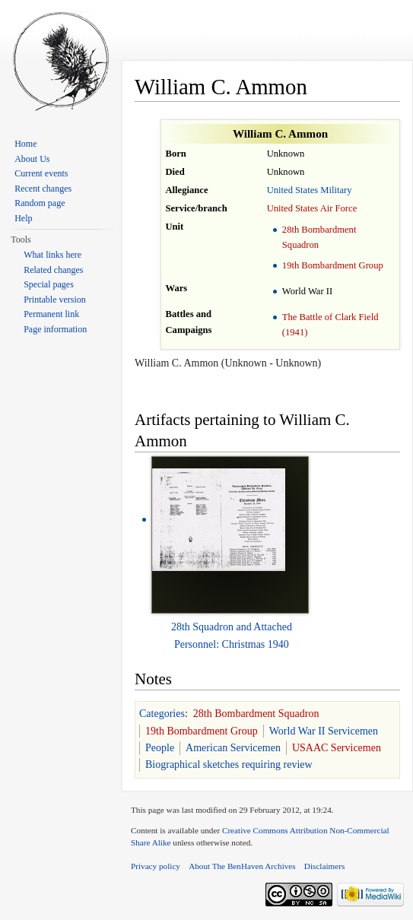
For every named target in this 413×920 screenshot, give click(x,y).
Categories (162, 713)
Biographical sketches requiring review (229, 764)
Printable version (55, 299)
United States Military (309, 190)
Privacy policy (155, 866)
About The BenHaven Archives (242, 866)
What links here (52, 254)
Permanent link (51, 314)
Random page (39, 203)
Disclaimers (324, 866)
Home (25, 143)
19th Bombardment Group (332, 265)
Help (23, 218)
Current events (41, 173)
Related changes (53, 270)
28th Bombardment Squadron (256, 713)
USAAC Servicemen (336, 747)
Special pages (49, 284)
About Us (31, 159)
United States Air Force (312, 208)
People (159, 747)
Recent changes (42, 188)
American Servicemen (233, 747)
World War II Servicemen (323, 731)
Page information (55, 329)
